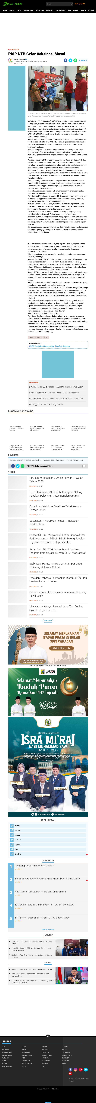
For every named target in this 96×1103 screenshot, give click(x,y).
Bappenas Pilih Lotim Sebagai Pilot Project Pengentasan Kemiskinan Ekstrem (32, 982)
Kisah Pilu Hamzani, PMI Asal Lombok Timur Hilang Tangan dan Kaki (31, 949)
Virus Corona (7, 1066)
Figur (16, 849)
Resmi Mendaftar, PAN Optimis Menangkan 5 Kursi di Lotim (31, 943)
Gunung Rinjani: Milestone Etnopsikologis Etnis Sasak (31, 969)
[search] (59, 4)
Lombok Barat (61, 10)
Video (64, 1064)
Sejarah (17, 844)
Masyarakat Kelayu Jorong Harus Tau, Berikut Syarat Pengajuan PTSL (57, 608)
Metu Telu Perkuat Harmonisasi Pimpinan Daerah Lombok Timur (30, 975)
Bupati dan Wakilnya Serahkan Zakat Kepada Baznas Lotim (56, 508)
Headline (18, 854)
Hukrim (75, 10)
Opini (4, 1061)
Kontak (71, 1081)
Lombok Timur (29, 10)
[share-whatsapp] (75, 60)
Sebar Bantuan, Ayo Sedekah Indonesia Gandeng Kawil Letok (58, 594)
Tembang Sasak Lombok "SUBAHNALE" (36, 865)
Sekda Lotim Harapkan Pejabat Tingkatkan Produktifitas (55, 522)
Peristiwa (49, 10)
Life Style (45, 1052)
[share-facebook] (65, 60)
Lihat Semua (48, 620)
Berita (19, 10)
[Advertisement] (48, 30)
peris (24, 1066)
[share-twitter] (70, 60)
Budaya (17, 835)
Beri (3, 1047)
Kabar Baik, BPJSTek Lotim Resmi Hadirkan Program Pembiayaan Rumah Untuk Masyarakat (55, 553)
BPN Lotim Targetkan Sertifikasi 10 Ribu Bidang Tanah (43, 917)
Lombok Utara (67, 1055)
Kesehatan (26, 1052)
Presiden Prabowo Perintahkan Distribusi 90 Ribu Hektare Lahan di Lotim (55, 579)
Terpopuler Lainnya (48, 930)
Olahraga (65, 1058)
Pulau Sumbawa (27, 1064)
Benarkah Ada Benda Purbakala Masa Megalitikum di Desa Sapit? (49, 878)
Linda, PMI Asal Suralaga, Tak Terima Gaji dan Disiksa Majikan (31, 956)
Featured (18, 840)
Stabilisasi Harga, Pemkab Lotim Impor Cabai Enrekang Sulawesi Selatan (56, 565)
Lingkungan (66, 1052)
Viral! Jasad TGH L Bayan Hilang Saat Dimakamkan (42, 891)
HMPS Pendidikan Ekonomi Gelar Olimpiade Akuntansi (49, 346)
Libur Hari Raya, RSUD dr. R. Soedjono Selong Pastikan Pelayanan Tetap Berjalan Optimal (56, 494)
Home (5, 10)
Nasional (45, 1058)
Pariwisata (40, 10)
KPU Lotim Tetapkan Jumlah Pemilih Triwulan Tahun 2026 (57, 479)
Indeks (11, 10)
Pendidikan (46, 1061)
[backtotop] (48, 1037)
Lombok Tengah (27, 1055)
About (71, 1078)
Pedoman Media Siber (82, 1078)
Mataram (38, 337)
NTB (69, 10)
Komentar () (83, 60)
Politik (83, 10)
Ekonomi (18, 830)
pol (43, 1066)
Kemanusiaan (7, 1052)
